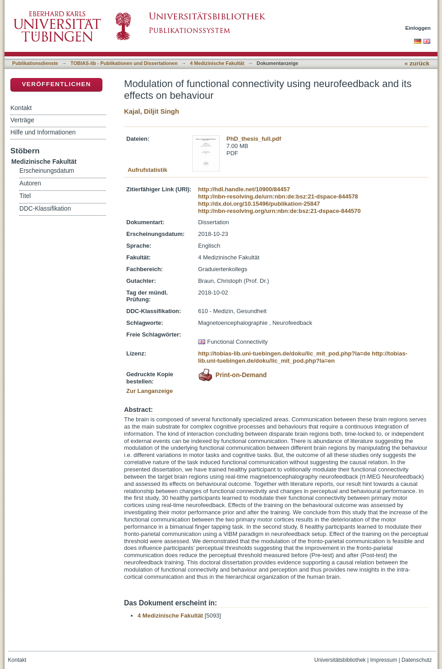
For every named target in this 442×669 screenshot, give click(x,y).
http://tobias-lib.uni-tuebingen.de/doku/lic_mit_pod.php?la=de (284, 353)
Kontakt (21, 107)
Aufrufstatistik (147, 169)
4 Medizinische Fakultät (217, 63)
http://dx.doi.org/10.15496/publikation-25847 (259, 203)
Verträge (22, 120)
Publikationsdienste (35, 63)
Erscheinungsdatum (46, 170)
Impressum (383, 660)
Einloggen (418, 28)
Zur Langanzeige (149, 391)
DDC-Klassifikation (45, 208)
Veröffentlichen (56, 84)
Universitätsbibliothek (340, 660)
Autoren (30, 183)
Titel (25, 196)
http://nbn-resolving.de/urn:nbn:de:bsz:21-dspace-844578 (278, 196)
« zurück (417, 63)
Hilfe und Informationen (43, 132)
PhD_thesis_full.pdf (253, 138)
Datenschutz (416, 660)
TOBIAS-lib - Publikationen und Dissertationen (124, 63)
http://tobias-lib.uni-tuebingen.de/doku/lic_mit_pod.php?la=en (302, 357)
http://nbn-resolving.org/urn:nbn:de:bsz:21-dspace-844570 (279, 211)
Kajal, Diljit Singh (151, 111)
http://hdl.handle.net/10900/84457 (244, 189)
